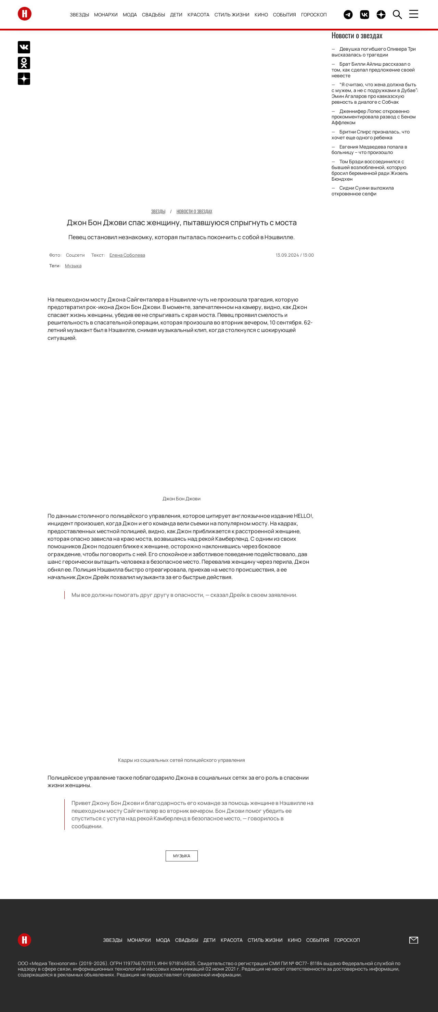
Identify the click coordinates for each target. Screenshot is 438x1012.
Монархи (106, 14)
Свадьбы (153, 14)
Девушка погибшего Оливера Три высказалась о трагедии (374, 52)
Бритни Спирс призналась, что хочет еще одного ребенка (371, 134)
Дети (176, 14)
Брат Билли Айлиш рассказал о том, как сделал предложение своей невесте (373, 70)
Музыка (73, 265)
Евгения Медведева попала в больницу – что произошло (369, 149)
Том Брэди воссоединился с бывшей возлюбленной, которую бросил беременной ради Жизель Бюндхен (370, 170)
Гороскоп (314, 14)
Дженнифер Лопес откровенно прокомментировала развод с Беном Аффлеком (374, 117)
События (284, 14)
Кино (261, 14)
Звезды (79, 14)
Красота (199, 14)
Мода (130, 14)
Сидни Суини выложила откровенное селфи (363, 190)
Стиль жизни (232, 14)
